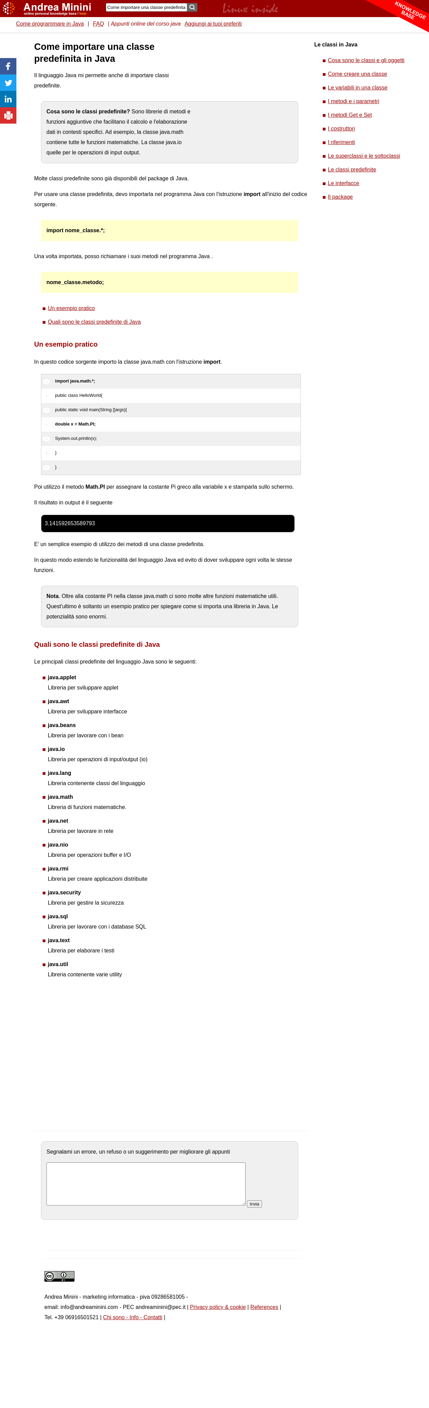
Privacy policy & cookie (218, 1315)
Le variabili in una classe (357, 87)
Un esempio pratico (71, 308)
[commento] (146, 1188)
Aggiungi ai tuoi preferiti (212, 24)
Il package (340, 197)
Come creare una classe (357, 74)
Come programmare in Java (50, 24)
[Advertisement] (74, 105)
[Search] (146, 7)
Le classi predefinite (352, 169)
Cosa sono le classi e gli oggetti (366, 60)
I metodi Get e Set (350, 115)
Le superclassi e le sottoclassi (364, 156)
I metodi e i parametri (353, 101)
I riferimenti (341, 142)
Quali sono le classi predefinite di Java (94, 322)
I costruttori (341, 128)
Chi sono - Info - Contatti (132, 1325)
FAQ (98, 24)
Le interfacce (343, 183)
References (264, 1315)
